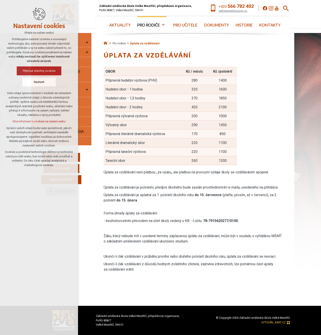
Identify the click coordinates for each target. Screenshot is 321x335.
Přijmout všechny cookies (39, 70)
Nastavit (39, 82)
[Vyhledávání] (286, 8)
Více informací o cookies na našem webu (39, 121)
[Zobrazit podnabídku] (163, 25)
